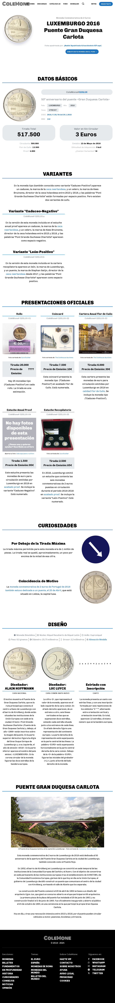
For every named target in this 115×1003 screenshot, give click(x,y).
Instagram (98, 966)
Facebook (98, 959)
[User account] (93, 4)
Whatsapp (98, 962)
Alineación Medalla (98, 639)
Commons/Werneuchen (88, 849)
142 (48, 119)
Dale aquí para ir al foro (25, 454)
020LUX (83, 92)
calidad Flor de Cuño (94, 391)
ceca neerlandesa (56, 189)
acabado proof (12, 487)
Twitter (97, 973)
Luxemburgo (54, 105)
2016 (72, 105)
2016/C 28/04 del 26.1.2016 (59, 115)
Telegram (98, 969)
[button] (83, 3)
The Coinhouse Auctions (64, 357)
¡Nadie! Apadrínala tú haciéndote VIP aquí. (83, 45)
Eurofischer (26, 357)
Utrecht (53, 110)
